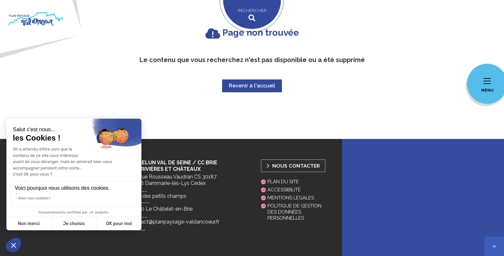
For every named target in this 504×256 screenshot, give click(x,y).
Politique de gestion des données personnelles (294, 212)
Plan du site (283, 182)
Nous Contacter (293, 166)
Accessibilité (284, 190)
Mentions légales (290, 198)
